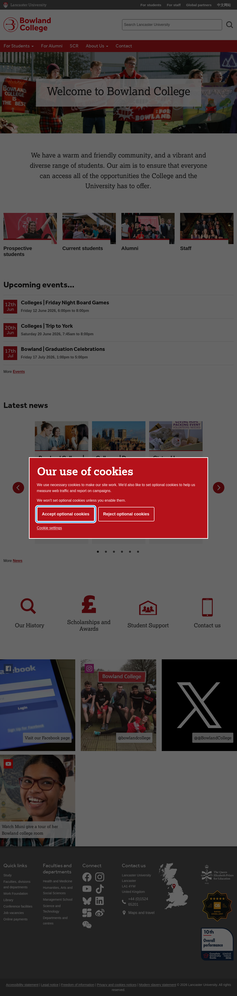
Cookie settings (49, 528)
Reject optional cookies (126, 514)
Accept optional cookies (65, 514)
